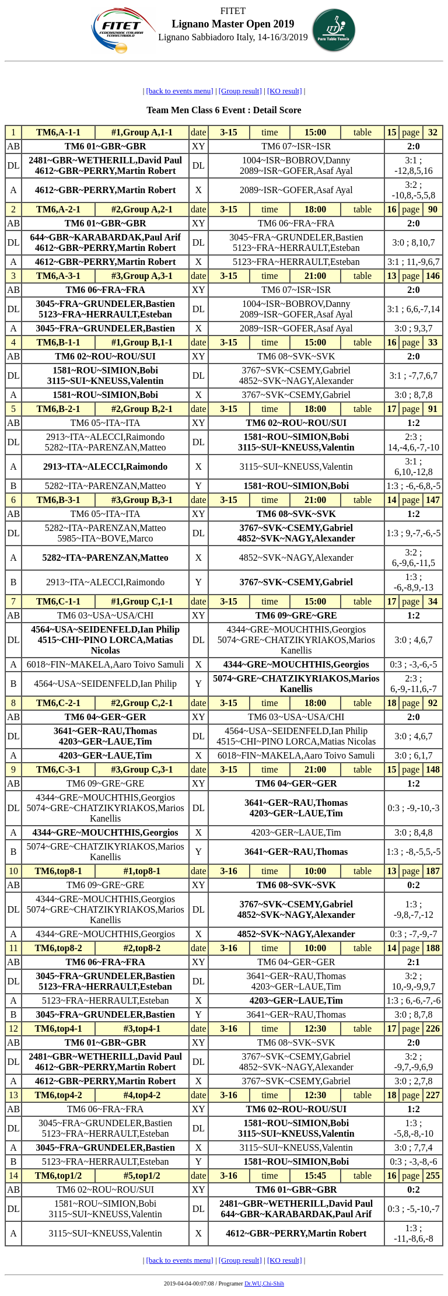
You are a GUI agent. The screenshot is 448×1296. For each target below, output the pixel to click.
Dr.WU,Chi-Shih (264, 1283)
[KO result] (284, 90)
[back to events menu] (180, 90)
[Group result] (240, 90)
